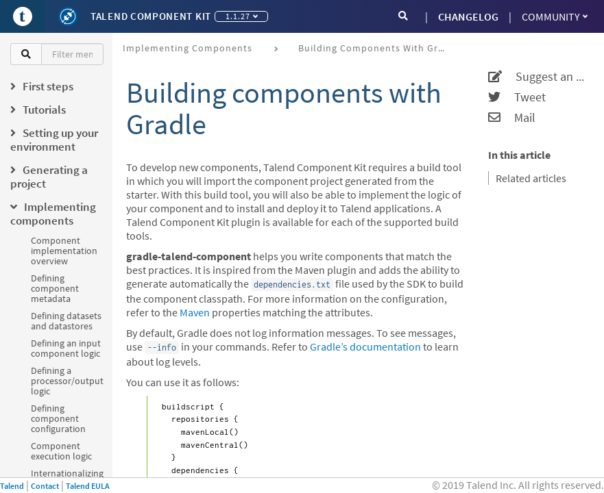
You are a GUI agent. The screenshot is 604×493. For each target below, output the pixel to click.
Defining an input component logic (66, 348)
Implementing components (187, 48)
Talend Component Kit (150, 16)
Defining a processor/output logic (67, 380)
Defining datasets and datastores (66, 320)
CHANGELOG (468, 16)
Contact (45, 486)
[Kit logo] (67, 16)
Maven (195, 312)
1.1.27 (242, 16)
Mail (511, 118)
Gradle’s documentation (365, 346)
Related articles (531, 178)
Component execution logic (61, 451)
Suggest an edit (537, 77)
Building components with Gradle (378, 48)
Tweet (517, 97)
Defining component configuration (58, 418)
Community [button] (555, 16)
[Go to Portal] (22, 16)
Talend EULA (88, 486)
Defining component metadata (55, 288)
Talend (12, 486)
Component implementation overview (64, 250)
